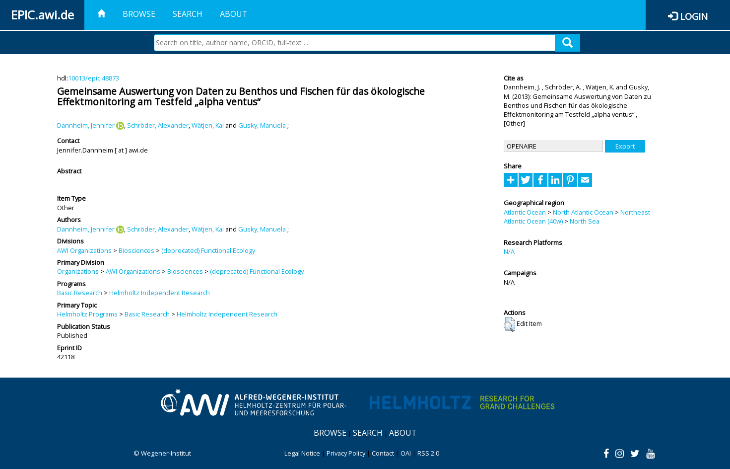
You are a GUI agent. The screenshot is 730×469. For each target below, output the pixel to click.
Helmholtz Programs (87, 314)
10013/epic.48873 (93, 78)
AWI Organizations (84, 250)
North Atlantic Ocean (583, 212)
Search (187, 13)
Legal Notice (302, 453)
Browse (139, 13)
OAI (405, 453)
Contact (383, 453)
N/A (509, 251)
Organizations (78, 271)
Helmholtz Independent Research (159, 292)
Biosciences (136, 250)
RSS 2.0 (428, 453)
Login (694, 16)
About (234, 13)
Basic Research (79, 292)
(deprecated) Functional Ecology (208, 250)
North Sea (584, 221)
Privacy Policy (346, 453)
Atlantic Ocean (525, 212)
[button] (509, 324)
